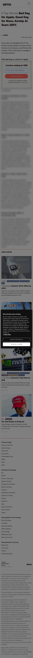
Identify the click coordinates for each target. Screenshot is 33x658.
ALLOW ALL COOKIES (16, 344)
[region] (16, 329)
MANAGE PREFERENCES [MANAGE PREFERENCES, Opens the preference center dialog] (16, 339)
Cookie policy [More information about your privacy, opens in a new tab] (7, 334)
